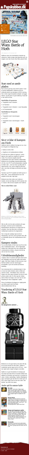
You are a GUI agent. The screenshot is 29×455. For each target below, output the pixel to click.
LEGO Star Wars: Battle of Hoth (18, 35)
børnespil (4, 30)
